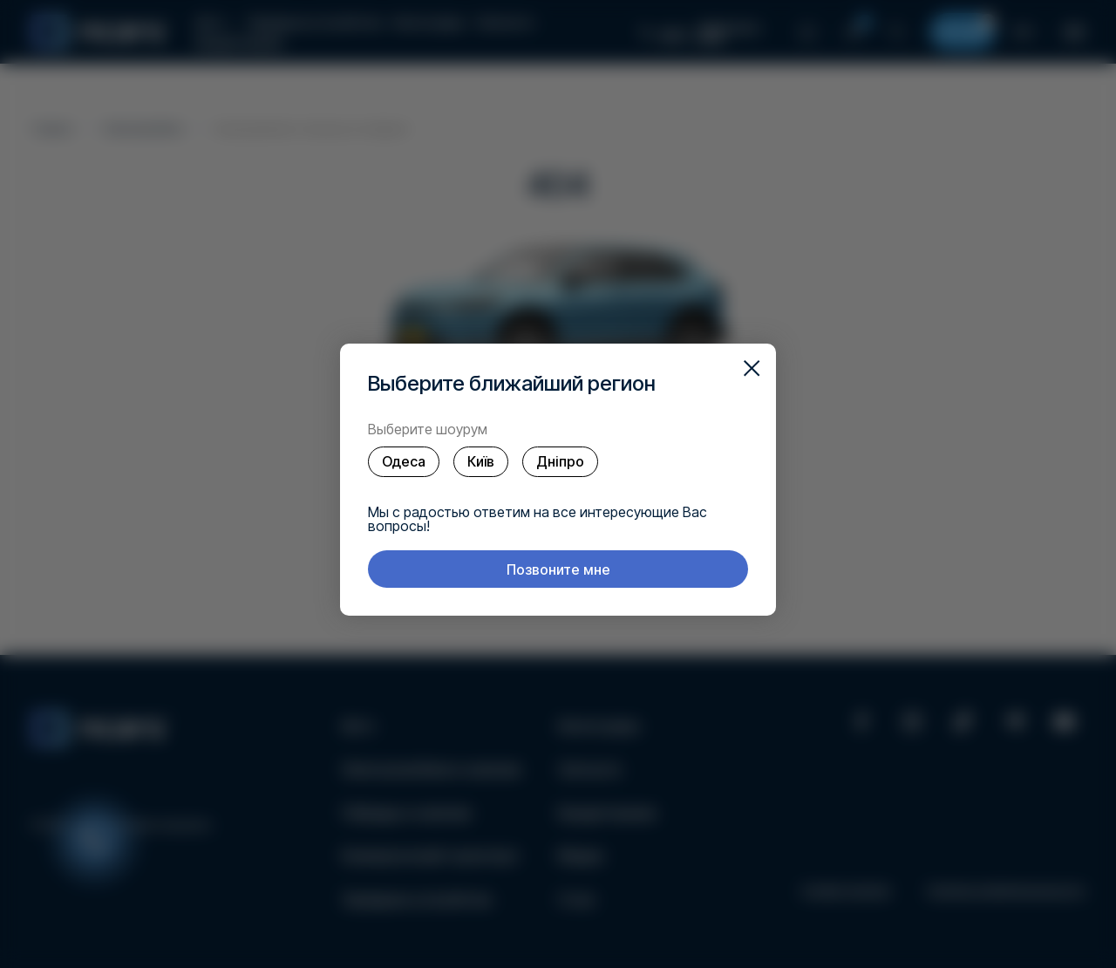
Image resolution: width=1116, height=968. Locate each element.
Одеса (403, 461)
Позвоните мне (558, 569)
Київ (480, 461)
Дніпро (560, 461)
